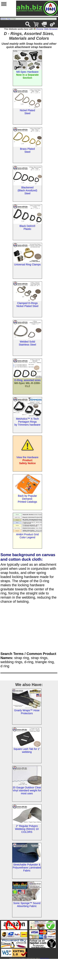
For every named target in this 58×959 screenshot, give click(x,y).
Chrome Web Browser (46, 29)
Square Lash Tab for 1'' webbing (27, 751)
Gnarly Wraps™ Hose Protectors (26, 712)
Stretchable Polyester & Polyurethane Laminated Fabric (27, 867)
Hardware (3, 19)
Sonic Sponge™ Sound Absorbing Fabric (26, 905)
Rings (8, 19)
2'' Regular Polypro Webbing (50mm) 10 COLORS (27, 829)
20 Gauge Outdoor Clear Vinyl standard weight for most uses (27, 790)
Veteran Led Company (44, 958)
